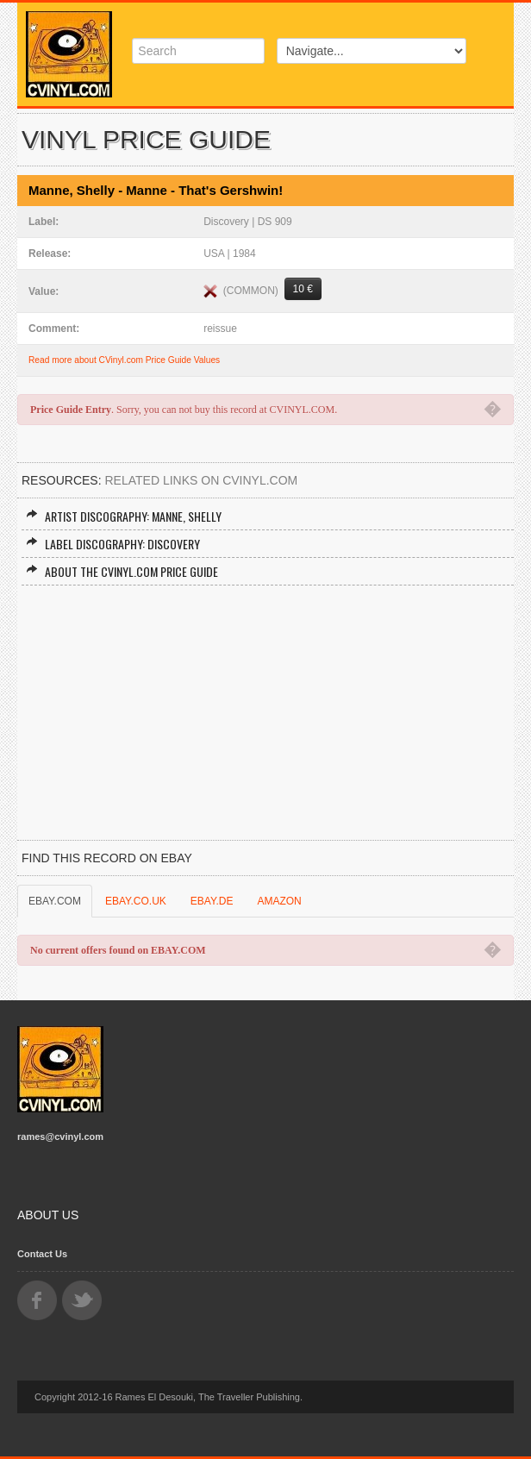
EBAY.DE (212, 901)
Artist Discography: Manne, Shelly (124, 516)
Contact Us (42, 1254)
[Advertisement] (265, 715)
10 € (303, 289)
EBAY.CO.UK (135, 901)
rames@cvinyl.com (60, 1136)
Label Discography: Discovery (113, 544)
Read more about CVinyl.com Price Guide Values (124, 360)
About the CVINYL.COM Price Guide (122, 571)
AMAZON (279, 901)
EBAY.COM (54, 901)
